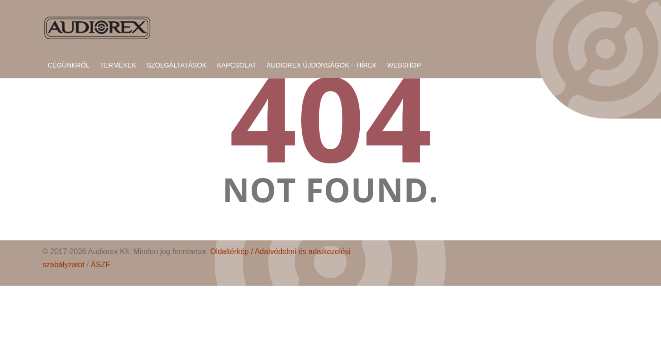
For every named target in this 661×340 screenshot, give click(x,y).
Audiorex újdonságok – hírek (322, 65)
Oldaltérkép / (232, 251)
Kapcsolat (236, 65)
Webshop (404, 65)
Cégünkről (69, 65)
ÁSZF (100, 265)
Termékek (118, 65)
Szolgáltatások (177, 65)
